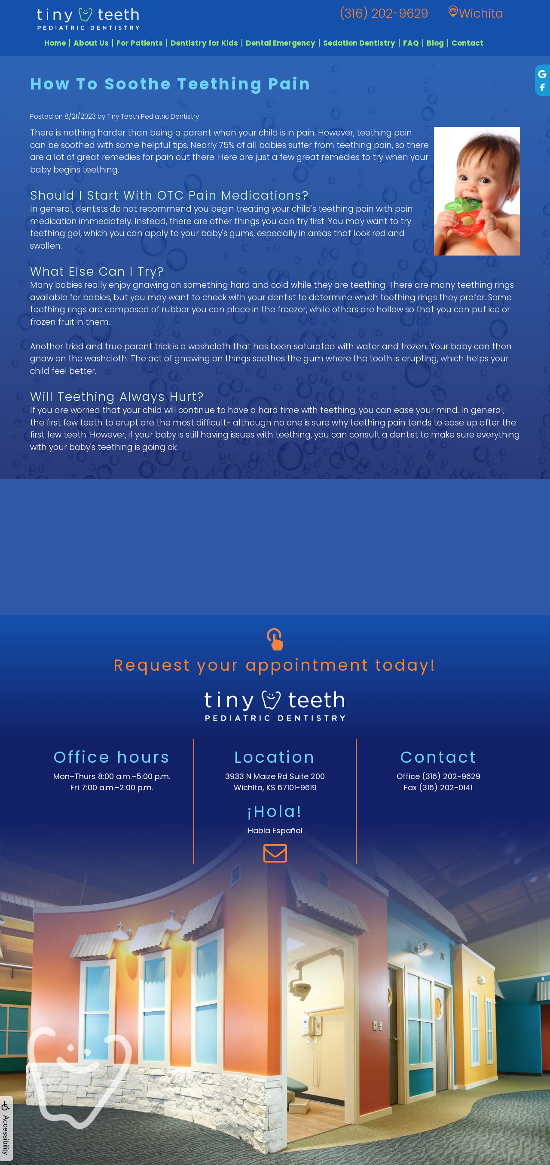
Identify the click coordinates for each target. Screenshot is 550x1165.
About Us (91, 43)
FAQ (411, 43)
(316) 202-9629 (451, 776)
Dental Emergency (280, 43)
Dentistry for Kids (204, 43)
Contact (467, 43)
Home (55, 43)
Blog (435, 43)
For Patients (139, 43)
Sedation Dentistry (359, 43)
